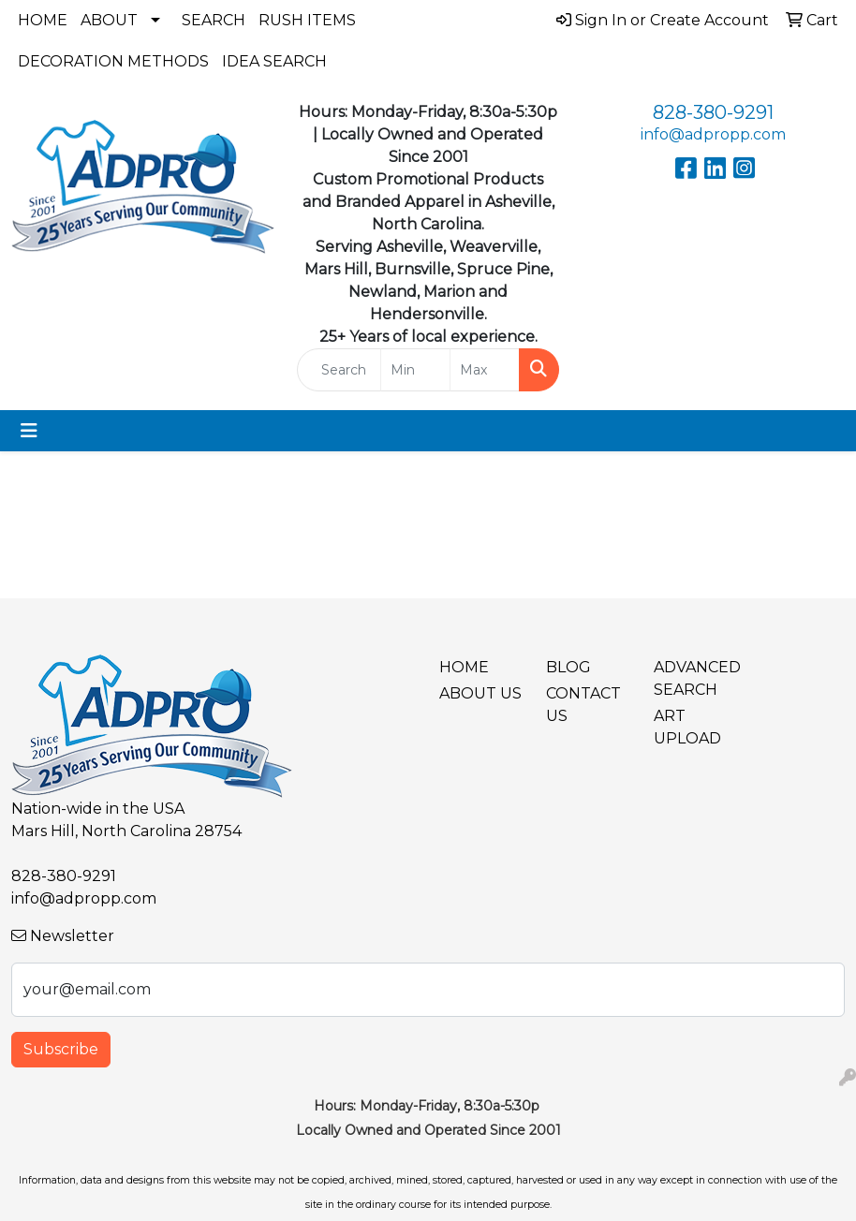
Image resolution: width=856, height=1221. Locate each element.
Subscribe (60, 1049)
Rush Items (307, 20)
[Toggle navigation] (29, 431)
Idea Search (274, 61)
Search (213, 20)
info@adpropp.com (713, 134)
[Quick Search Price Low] (415, 369)
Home (42, 20)
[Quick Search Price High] (485, 369)
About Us (480, 693)
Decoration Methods (113, 61)
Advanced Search (696, 678)
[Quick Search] (339, 369)
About (109, 20)
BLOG (568, 667)
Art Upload (687, 727)
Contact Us (583, 704)
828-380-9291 (713, 112)
